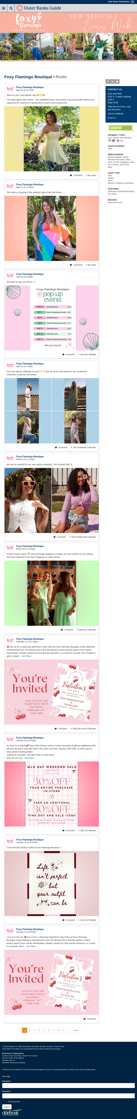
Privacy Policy (59, 1046)
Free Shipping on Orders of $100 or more (121, 128)
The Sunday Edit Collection (83, 537)
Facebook (108, 82)
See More (26, 656)
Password (6, 1091)
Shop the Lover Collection (83, 728)
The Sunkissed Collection (83, 447)
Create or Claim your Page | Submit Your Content (19, 1056)
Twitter (117, 82)
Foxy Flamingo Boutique (28, 77)
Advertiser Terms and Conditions (13, 1062)
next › (76, 1030)
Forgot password (14, 1101)
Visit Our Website (87, 354)
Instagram (112, 82)
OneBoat (17, 1069)
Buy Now (91, 175)
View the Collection (86, 630)
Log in (7, 1107)
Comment (76, 175)
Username (6, 1081)
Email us (112, 118)
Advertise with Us (8, 1060)
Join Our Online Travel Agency (13, 1058)
